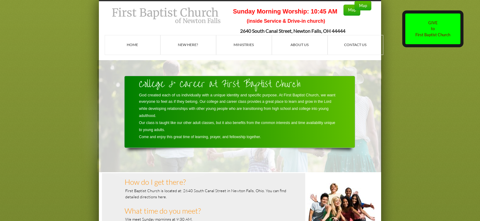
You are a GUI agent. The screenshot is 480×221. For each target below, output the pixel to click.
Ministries (244, 44)
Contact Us (355, 44)
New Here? (188, 44)
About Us (300, 44)
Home (132, 44)
